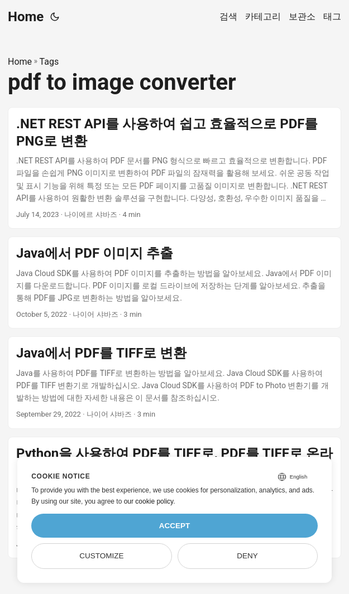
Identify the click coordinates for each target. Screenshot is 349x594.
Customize (101, 556)
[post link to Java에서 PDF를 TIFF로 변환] (174, 382)
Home (26, 17)
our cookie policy (149, 501)
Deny (247, 556)
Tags (49, 61)
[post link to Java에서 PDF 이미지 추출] (174, 282)
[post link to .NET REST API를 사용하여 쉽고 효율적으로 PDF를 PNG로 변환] (174, 168)
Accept (174, 525)
